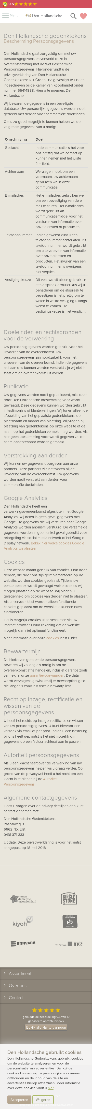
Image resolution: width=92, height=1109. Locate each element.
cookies (52, 638)
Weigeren (43, 1099)
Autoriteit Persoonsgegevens (30, 781)
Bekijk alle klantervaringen (46, 1027)
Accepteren (19, 1099)
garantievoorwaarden (47, 675)
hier (50, 1087)
